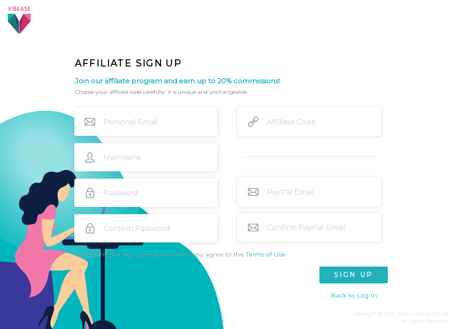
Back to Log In (354, 295)
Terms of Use (266, 254)
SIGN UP (353, 275)
